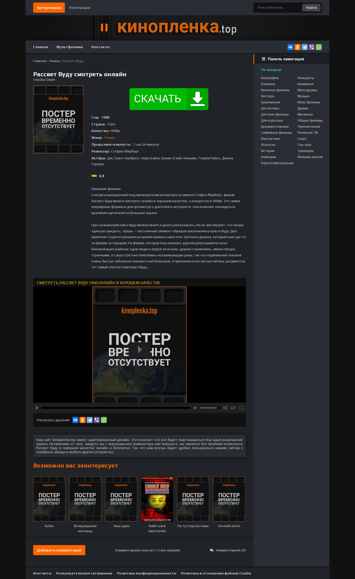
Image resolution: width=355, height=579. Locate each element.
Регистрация (79, 8)
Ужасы (110, 138)
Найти (311, 8)
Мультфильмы (69, 47)
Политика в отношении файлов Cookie (216, 573)
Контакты (100, 47)
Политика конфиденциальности (146, 573)
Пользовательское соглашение (84, 573)
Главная (40, 47)
